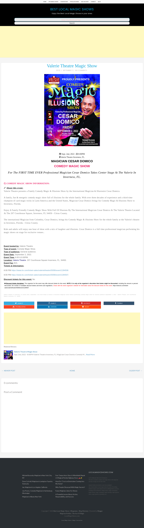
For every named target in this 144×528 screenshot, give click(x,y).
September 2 (68, 70)
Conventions (64, 1)
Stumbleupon (19, 307)
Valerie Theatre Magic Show (72, 65)
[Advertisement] (72, 42)
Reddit (85, 307)
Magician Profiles (65, 513)
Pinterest (85, 303)
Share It (19, 303)
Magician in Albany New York (32, 497)
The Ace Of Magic (78, 513)
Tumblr (119, 303)
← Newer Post (8, 370)
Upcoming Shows (53, 1)
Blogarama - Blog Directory (79, 511)
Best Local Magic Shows (72, 9)
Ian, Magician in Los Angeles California (34, 487)
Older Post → (135, 370)
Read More (90, 354)
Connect (93, 1)
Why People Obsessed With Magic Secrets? (70, 487)
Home (44, 1)
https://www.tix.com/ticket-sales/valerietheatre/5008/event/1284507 (39, 275)
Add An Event (85, 1)
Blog (99, 1)
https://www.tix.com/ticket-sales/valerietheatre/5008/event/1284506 (39, 270)
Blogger (100, 511)
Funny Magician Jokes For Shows (66, 491)
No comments (81, 70)
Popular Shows (74, 1)
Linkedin (52, 307)
